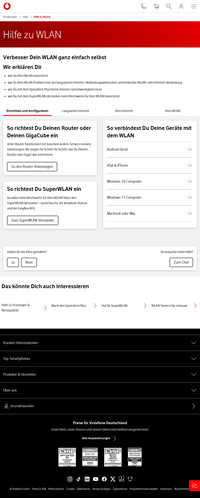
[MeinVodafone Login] (181, 6)
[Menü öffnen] (194, 6)
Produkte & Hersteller (100, 374)
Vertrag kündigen (101, 488)
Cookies (70, 488)
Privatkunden (10, 16)
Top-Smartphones (100, 359)
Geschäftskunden (18, 406)
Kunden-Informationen (100, 343)
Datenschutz (83, 488)
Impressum (166, 488)
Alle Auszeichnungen (100, 438)
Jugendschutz (120, 488)
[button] (194, 485)
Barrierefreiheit (182, 488)
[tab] (27, 111)
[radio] (13, 262)
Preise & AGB (39, 488)
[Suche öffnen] (168, 6)
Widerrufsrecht (56, 488)
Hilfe (25, 16)
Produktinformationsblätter (144, 488)
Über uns (100, 390)
